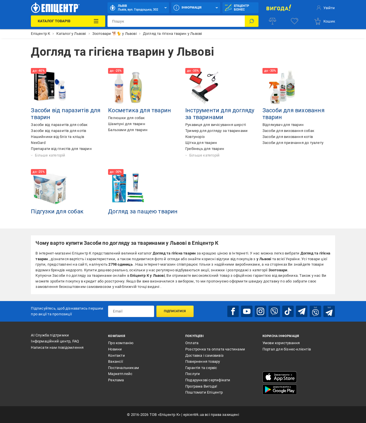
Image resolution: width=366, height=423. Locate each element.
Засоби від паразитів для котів (58, 131)
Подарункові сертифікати (207, 380)
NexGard (38, 143)
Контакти (116, 355)
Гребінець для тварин (204, 149)
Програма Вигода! (201, 386)
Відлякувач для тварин (283, 125)
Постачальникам (123, 368)
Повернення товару (202, 361)
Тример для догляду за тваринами (216, 131)
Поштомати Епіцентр (204, 392)
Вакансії (115, 361)
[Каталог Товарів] (68, 21)
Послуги (192, 374)
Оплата (191, 343)
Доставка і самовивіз (204, 355)
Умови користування (281, 343)
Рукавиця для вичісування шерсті (215, 125)
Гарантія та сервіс (201, 368)
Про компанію (121, 343)
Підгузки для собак (57, 211)
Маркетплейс (120, 374)
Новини (115, 349)
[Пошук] (251, 21)
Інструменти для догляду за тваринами (219, 114)
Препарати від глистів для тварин (61, 149)
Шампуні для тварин (126, 124)
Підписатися (175, 311)
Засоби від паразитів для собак (59, 125)
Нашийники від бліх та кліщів (57, 137)
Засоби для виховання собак (288, 131)
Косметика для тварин (139, 110)
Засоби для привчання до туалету (292, 143)
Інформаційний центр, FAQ (55, 341)
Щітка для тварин (201, 143)
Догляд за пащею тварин (143, 211)
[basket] (324, 21)
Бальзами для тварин (128, 130)
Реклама (116, 380)
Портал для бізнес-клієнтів (286, 349)
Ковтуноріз (195, 137)
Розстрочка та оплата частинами (215, 349)
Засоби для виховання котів (287, 137)
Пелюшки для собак (126, 118)
